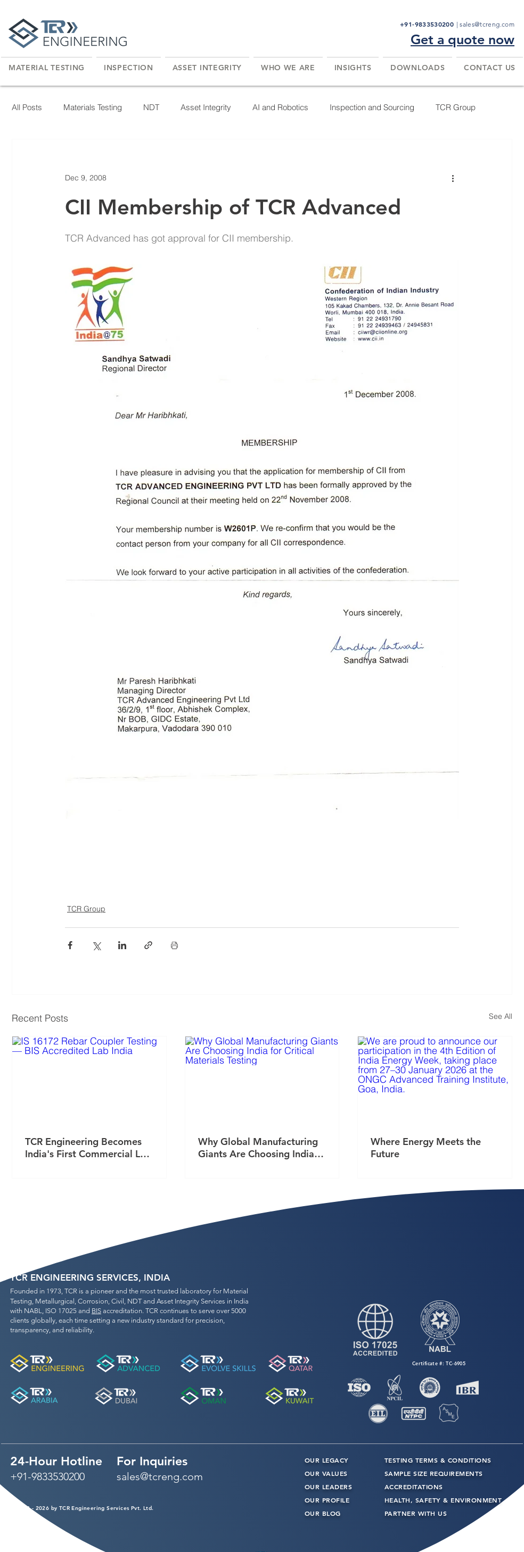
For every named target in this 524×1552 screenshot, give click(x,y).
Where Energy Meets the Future (426, 1147)
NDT (151, 107)
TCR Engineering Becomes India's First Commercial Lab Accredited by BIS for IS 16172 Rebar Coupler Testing (88, 1147)
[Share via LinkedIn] (122, 945)
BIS (96, 1311)
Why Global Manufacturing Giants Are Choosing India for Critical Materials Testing (261, 1147)
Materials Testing (92, 107)
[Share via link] (148, 945)
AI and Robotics (280, 107)
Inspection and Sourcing (372, 107)
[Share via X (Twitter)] (96, 945)
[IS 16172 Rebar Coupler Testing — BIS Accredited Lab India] (89, 1079)
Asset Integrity (206, 107)
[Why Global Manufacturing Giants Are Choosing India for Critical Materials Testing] (262, 1079)
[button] (46, 67)
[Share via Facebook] (70, 945)
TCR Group (456, 107)
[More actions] (452, 177)
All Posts (27, 107)
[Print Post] (174, 945)
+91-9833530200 (428, 24)
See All (500, 1016)
